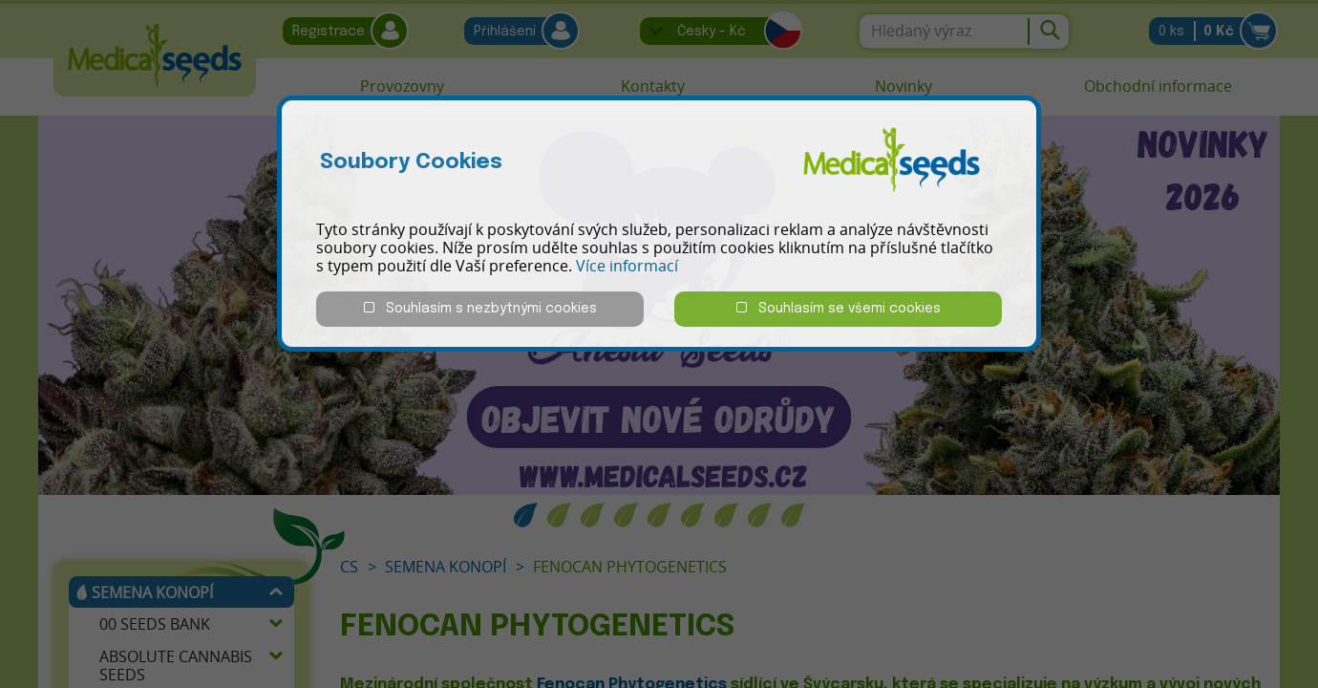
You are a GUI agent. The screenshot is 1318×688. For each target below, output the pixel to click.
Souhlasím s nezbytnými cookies (480, 308)
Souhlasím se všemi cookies (838, 308)
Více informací (627, 265)
